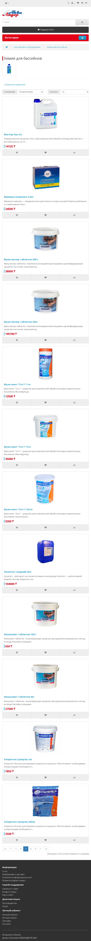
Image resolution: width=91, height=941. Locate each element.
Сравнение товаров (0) (14, 84)
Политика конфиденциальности (17, 877)
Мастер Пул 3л (13, 134)
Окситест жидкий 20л (17, 571)
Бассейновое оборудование (27, 47)
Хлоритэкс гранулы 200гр (19, 821)
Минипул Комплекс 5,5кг (19, 196)
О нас (4, 871)
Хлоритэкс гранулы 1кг (18, 759)
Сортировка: (9, 91)
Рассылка (6, 924)
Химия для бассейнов (57, 47)
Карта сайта (7, 895)
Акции (5, 906)
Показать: (54, 91)
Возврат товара (9, 892)
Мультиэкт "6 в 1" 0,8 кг (18, 509)
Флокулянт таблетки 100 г (20, 634)
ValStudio (17, 934)
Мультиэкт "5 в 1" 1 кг (17, 384)
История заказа (9, 917)
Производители (9, 903)
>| (46, 848)
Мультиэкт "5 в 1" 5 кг (17, 446)
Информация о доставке (13, 874)
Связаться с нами (10, 888)
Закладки (6, 921)
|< (5, 848)
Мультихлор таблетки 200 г (21, 259)
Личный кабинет (10, 914)
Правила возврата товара (13, 880)
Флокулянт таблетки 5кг (19, 696)
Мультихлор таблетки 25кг (21, 321)
